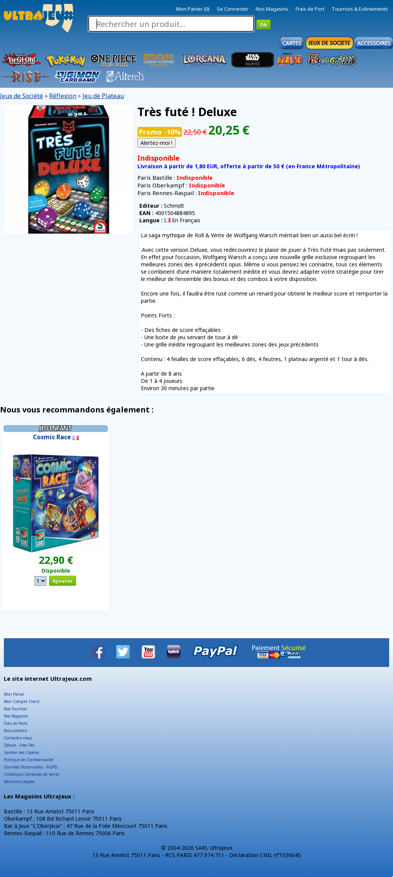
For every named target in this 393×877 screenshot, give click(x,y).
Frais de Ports (15, 723)
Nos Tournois (15, 708)
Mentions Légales (19, 781)
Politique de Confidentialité (28, 759)
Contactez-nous (18, 738)
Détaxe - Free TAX (19, 745)
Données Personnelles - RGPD (31, 767)
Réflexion (62, 96)
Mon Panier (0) (193, 8)
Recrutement (15, 730)
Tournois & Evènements (360, 8)
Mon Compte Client (22, 701)
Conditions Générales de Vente (31, 774)
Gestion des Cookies (21, 752)
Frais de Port (310, 8)
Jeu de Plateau (103, 96)
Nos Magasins (272, 8)
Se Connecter (232, 8)
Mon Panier (14, 694)
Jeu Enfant (56, 428)
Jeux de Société (21, 96)
